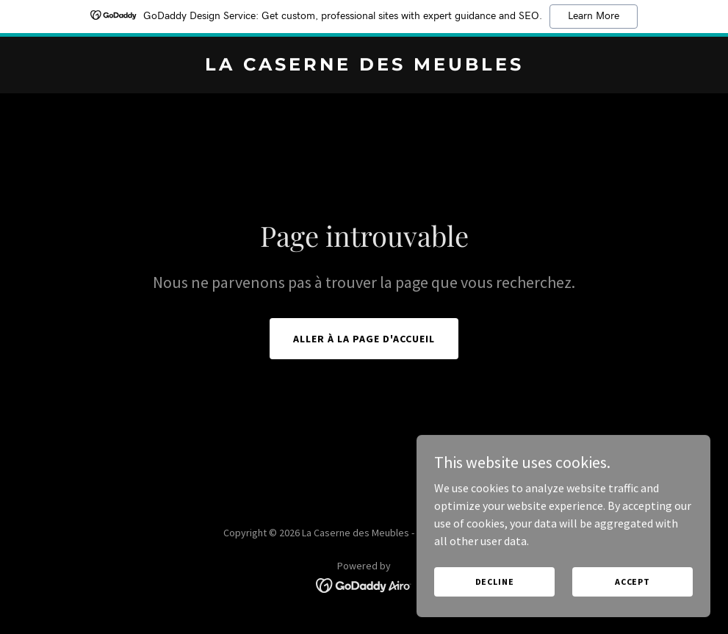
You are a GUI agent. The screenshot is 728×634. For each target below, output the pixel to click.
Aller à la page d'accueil (364, 338)
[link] (364, 66)
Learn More (593, 16)
